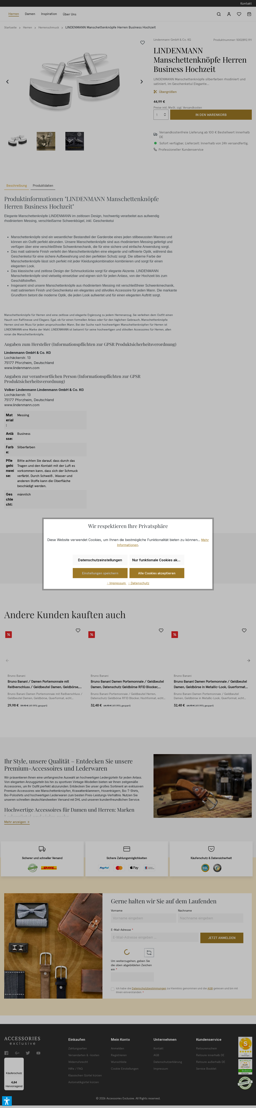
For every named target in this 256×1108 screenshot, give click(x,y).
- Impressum (117, 583)
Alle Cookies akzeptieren (156, 573)
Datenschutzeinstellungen (100, 560)
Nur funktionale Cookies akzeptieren (158, 560)
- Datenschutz (138, 583)
